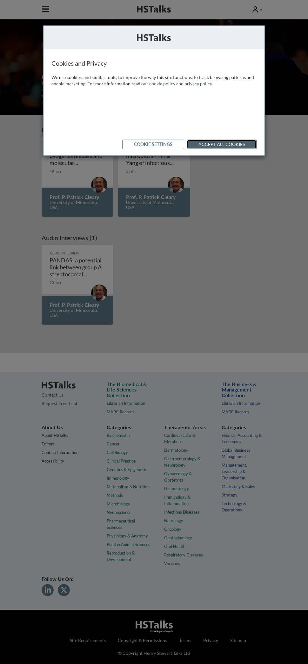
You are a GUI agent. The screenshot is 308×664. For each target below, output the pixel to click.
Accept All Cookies (221, 144)
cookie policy (162, 83)
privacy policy (198, 83)
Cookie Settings (153, 144)
